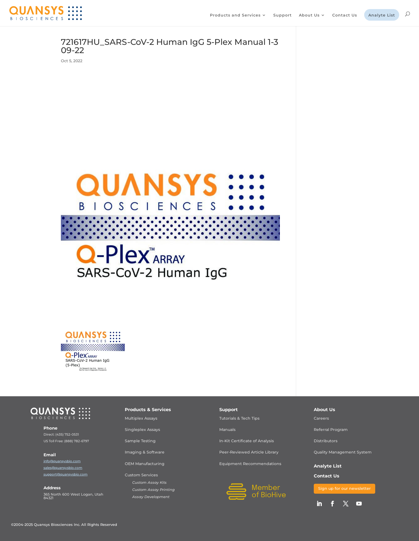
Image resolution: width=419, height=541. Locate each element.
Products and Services (235, 15)
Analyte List (381, 15)
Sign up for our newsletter (344, 488)
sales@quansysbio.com (63, 468)
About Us (309, 15)
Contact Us (344, 15)
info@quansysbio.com (62, 461)
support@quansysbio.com (66, 474)
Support (282, 15)
